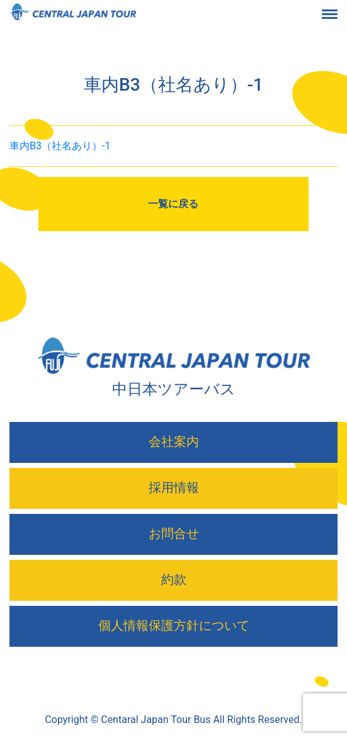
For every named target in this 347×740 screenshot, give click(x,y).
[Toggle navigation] (339, 15)
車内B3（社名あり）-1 (59, 146)
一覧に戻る (173, 204)
